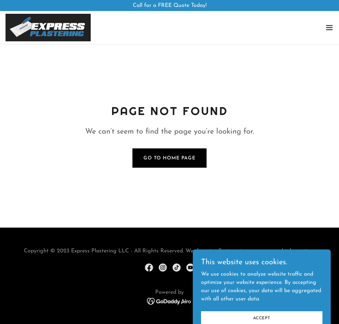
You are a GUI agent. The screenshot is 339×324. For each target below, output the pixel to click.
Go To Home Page (169, 158)
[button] (329, 27)
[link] (48, 27)
